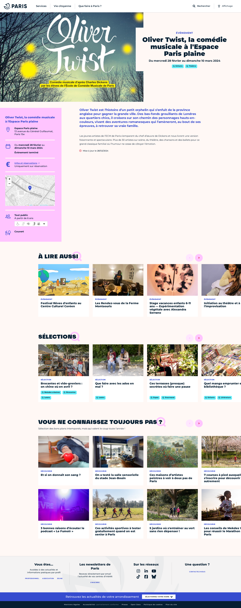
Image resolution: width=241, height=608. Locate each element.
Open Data (136, 605)
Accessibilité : (101, 605)
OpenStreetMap (44, 205)
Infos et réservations (25, 163)
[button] (30, 188)
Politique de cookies (153, 605)
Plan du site (171, 605)
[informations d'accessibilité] (31, 223)
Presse (125, 605)
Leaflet (30, 205)
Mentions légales (72, 605)
